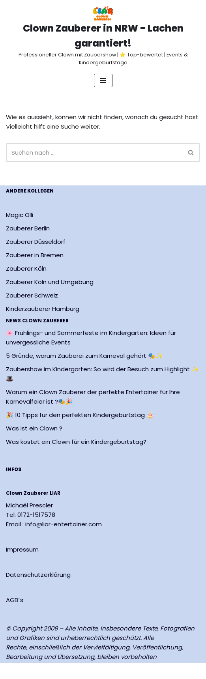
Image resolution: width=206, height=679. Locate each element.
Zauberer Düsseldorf (36, 242)
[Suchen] (94, 152)
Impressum (22, 549)
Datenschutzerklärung (38, 575)
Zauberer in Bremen (35, 255)
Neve (13, 671)
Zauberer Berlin (28, 228)
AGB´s (14, 600)
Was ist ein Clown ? (34, 429)
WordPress (94, 671)
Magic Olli (19, 215)
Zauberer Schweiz (32, 295)
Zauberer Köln (26, 268)
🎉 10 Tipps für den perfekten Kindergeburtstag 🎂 (80, 415)
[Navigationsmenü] (103, 80)
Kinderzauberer (29, 309)
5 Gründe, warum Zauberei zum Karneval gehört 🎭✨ (84, 356)
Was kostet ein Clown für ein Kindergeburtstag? (76, 442)
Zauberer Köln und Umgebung (50, 282)
